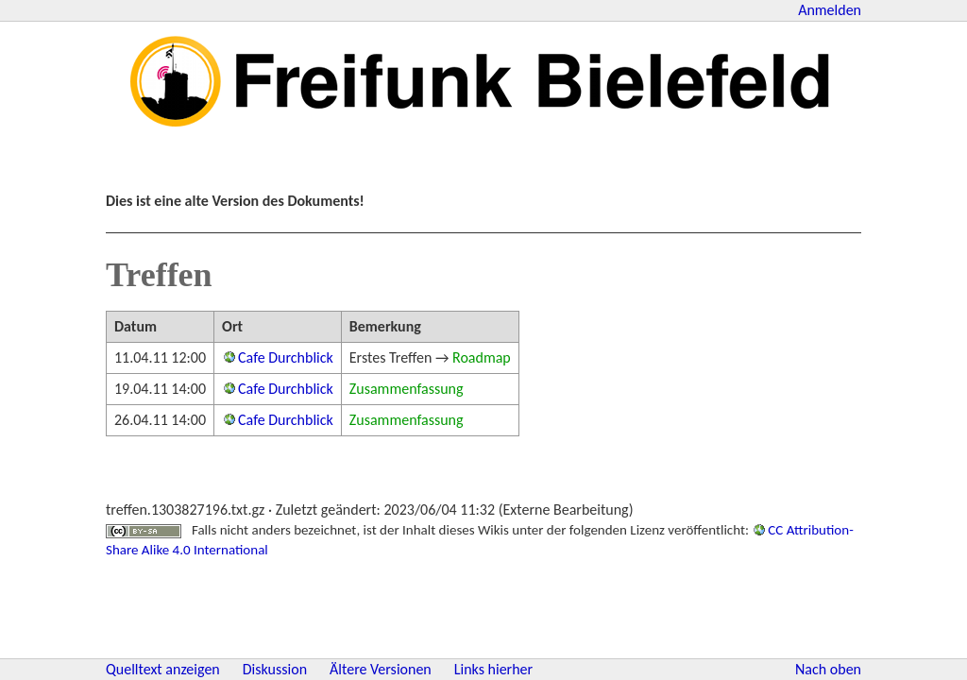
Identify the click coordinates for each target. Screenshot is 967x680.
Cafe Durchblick (285, 357)
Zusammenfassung (406, 389)
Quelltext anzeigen (163, 669)
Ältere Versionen (381, 669)
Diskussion (275, 669)
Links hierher (493, 669)
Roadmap (481, 357)
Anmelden (829, 10)
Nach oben (828, 669)
